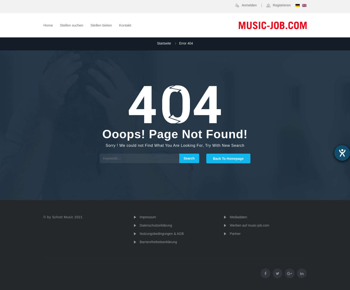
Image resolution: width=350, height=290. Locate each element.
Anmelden (249, 5)
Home (48, 25)
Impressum (148, 217)
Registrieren (282, 5)
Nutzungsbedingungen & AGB (162, 234)
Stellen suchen (71, 25)
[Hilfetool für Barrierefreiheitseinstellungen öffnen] (342, 153)
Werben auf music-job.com (249, 225)
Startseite (164, 43)
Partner (235, 234)
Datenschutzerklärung (156, 225)
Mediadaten (238, 217)
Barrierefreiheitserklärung (158, 242)
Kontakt (125, 25)
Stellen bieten (101, 25)
